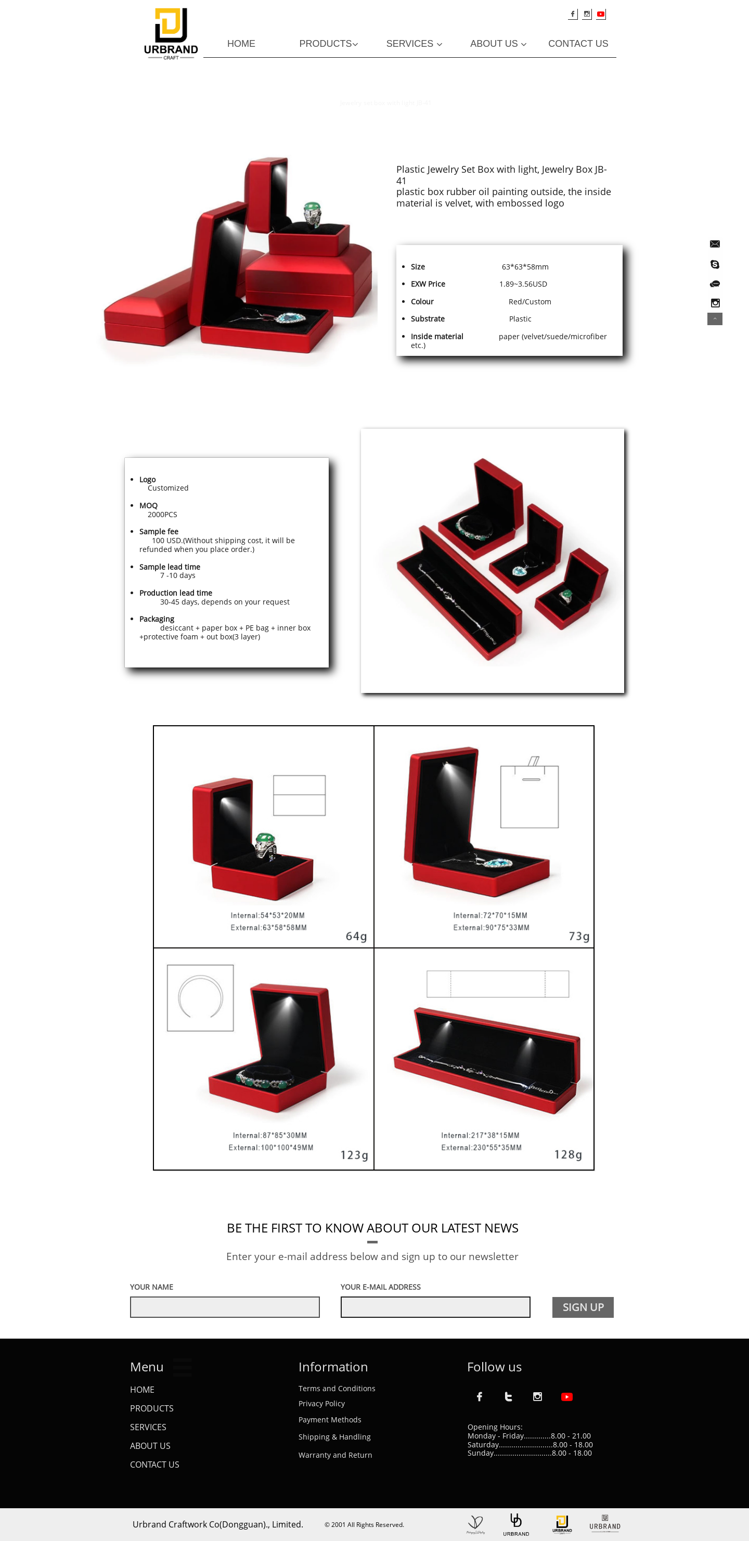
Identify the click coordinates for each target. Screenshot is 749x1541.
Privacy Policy (322, 1403)
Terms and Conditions (337, 1388)
